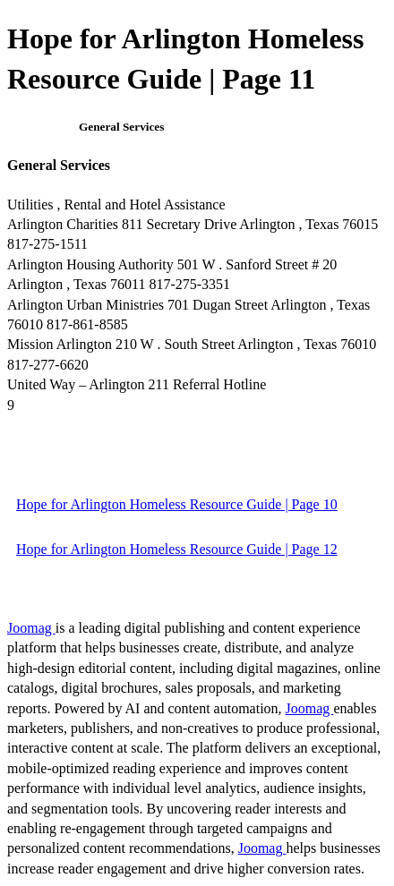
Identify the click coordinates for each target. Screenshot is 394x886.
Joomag (31, 627)
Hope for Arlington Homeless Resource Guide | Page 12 (177, 549)
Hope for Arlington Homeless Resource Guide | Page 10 (177, 504)
